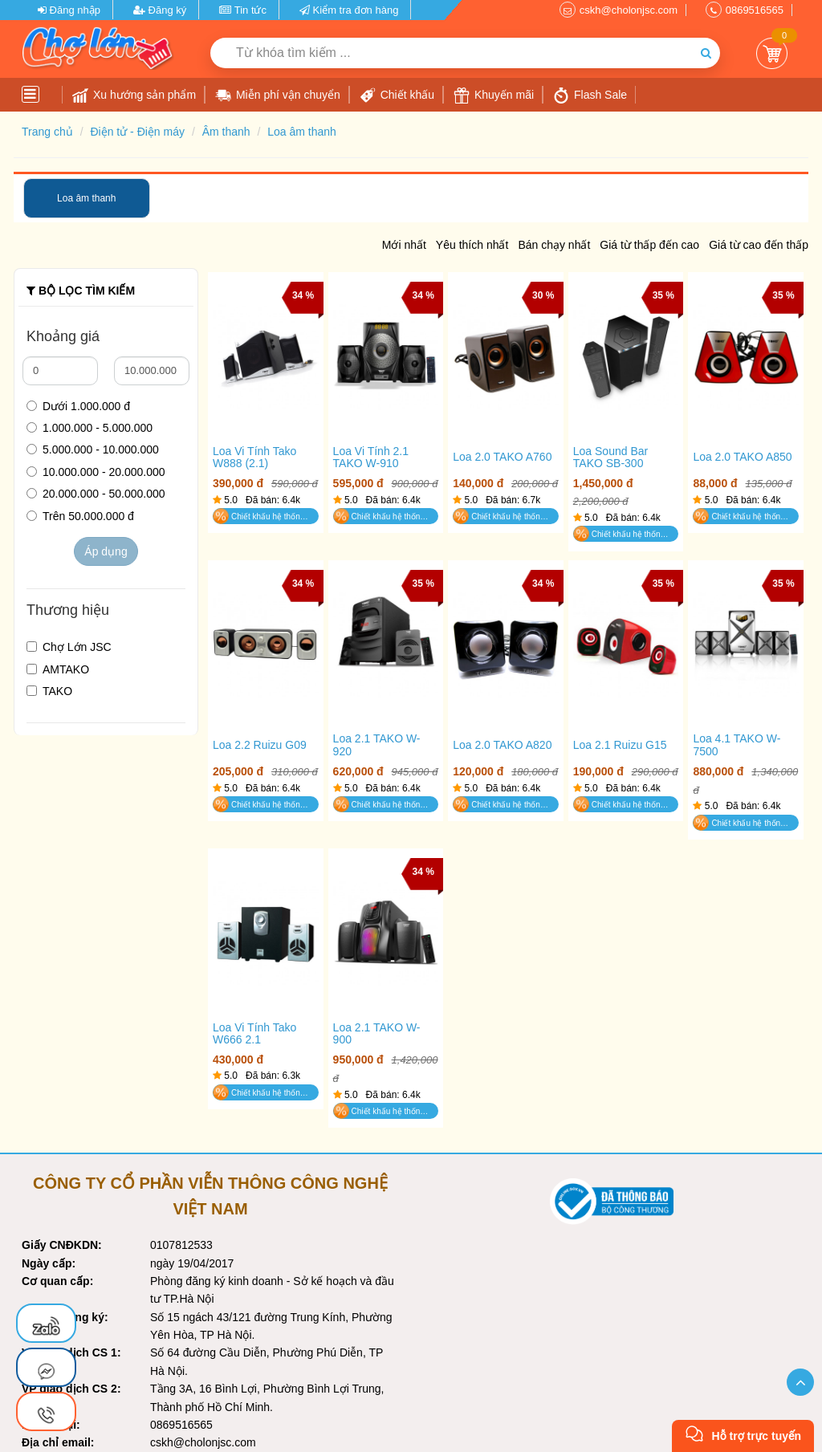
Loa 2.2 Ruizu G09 (260, 745)
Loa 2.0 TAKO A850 (742, 457)
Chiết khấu (397, 95)
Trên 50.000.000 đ (80, 516)
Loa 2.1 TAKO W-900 (377, 1034)
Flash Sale (590, 95)
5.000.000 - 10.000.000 (92, 449)
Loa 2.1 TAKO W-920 (377, 745)
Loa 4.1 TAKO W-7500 (736, 745)
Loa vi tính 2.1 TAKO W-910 (371, 457)
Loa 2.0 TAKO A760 (502, 457)
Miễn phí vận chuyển (277, 95)
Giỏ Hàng (771, 53)
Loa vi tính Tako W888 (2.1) (254, 457)
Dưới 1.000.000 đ (78, 406)
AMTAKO (57, 669)
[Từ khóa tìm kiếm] (451, 53)
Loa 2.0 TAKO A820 (502, 745)
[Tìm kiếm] (706, 53)
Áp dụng (105, 551)
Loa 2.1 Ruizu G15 (620, 745)
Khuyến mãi (494, 95)
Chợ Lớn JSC (69, 647)
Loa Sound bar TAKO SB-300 (610, 457)
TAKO (49, 691)
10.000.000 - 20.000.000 (95, 472)
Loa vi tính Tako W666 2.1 (254, 1034)
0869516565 (754, 10)
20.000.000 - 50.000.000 (95, 493)
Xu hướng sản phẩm (134, 95)
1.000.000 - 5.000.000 (89, 427)
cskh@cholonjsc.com (629, 10)
